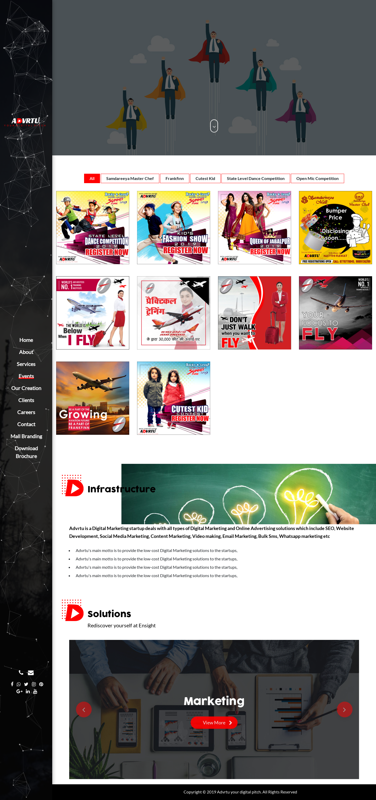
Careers (26, 412)
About (26, 352)
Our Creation (26, 388)
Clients (26, 400)
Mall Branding (26, 436)
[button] (83, 709)
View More (214, 723)
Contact (26, 424)
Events (26, 376)
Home (26, 340)
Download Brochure (26, 452)
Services (26, 364)
